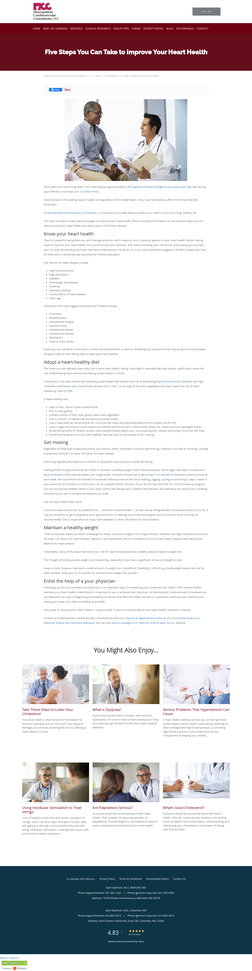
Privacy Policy (107, 878)
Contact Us (179, 878)
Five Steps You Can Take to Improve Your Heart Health (132, 75)
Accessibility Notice (157, 878)
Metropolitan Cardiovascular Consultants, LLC (67, 75)
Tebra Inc (90, 878)
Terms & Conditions (130, 878)
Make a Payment (9, 957)
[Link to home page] (40, 11)
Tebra (141, 941)
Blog (98, 75)
